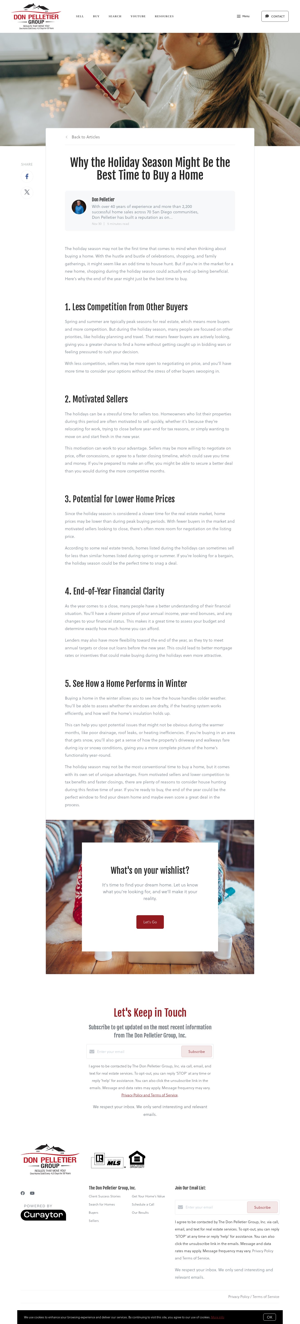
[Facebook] (23, 1193)
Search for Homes (102, 1204)
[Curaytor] (43, 1219)
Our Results (140, 1212)
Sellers (94, 1220)
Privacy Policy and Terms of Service (149, 1095)
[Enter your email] (138, 1051)
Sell (80, 16)
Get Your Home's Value (148, 1196)
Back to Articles (86, 137)
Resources (164, 16)
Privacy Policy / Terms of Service (253, 1296)
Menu (243, 16)
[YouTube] (32, 1193)
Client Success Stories (104, 1196)
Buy (96, 16)
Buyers (93, 1212)
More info (217, 1317)
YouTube (138, 16)
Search (115, 16)
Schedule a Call (143, 1204)
